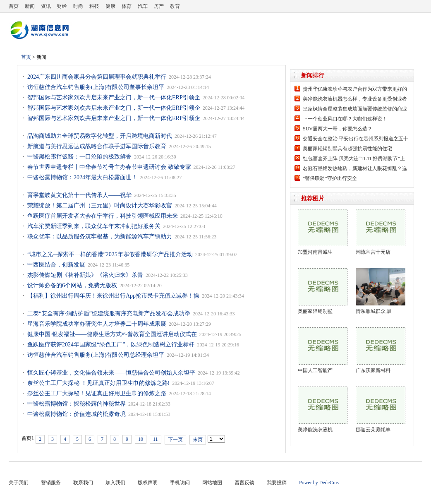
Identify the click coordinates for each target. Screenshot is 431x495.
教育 (175, 6)
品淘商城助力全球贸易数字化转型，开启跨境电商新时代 (99, 136)
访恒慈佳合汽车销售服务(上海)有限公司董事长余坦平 (95, 87)
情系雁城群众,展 (374, 311)
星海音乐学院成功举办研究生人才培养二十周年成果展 (96, 324)
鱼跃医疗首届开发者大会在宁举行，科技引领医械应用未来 (102, 216)
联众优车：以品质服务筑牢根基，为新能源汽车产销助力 (99, 236)
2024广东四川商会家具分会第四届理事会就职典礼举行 (96, 77)
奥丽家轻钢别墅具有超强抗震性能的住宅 (347, 148)
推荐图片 (312, 198)
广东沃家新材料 (373, 370)
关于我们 (19, 482)
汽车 (143, 6)
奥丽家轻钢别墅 (315, 311)
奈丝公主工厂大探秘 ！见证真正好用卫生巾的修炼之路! (98, 383)
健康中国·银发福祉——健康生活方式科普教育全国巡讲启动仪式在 (112, 334)
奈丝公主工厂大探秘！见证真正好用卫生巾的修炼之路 (96, 393)
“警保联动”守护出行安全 (330, 178)
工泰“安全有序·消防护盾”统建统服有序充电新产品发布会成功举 (108, 313)
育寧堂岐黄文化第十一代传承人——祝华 (79, 195)
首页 (14, 6)
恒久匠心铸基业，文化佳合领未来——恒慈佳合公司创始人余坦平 (111, 373)
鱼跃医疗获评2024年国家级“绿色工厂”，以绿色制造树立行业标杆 (110, 344)
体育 (127, 6)
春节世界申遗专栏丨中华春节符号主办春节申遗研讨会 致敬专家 (109, 167)
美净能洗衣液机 (315, 430)
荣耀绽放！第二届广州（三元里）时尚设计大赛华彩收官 (99, 205)
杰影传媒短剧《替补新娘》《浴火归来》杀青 (85, 275)
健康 (110, 6)
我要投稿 (277, 482)
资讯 (46, 6)
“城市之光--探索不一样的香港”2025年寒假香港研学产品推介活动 (110, 254)
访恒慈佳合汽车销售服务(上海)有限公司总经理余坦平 (95, 355)
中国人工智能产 (315, 370)
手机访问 (180, 482)
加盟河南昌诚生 (315, 252)
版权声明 (148, 482)
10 (140, 439)
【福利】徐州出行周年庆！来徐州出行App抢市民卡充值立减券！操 (113, 296)
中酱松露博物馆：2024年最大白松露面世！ (82, 177)
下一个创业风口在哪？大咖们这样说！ (345, 119)
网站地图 (212, 482)
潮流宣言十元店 (373, 252)
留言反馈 (244, 482)
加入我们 (115, 482)
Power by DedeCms (319, 482)
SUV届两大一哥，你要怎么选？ (337, 129)
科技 (94, 6)
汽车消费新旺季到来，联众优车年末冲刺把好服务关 (93, 226)
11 (155, 439)
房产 (159, 6)
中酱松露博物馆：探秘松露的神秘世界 (76, 404)
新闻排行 (312, 75)
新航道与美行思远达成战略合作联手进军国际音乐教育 (96, 146)
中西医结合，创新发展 (56, 265)
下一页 (175, 439)
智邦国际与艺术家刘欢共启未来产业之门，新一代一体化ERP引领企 (113, 97)
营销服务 (51, 482)
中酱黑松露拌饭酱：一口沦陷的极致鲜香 (79, 157)
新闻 (30, 6)
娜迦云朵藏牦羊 (373, 430)
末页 (198, 439)
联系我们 (83, 482)
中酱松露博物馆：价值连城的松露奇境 (76, 414)
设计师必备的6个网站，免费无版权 (72, 285)
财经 (62, 6)
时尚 (78, 6)
